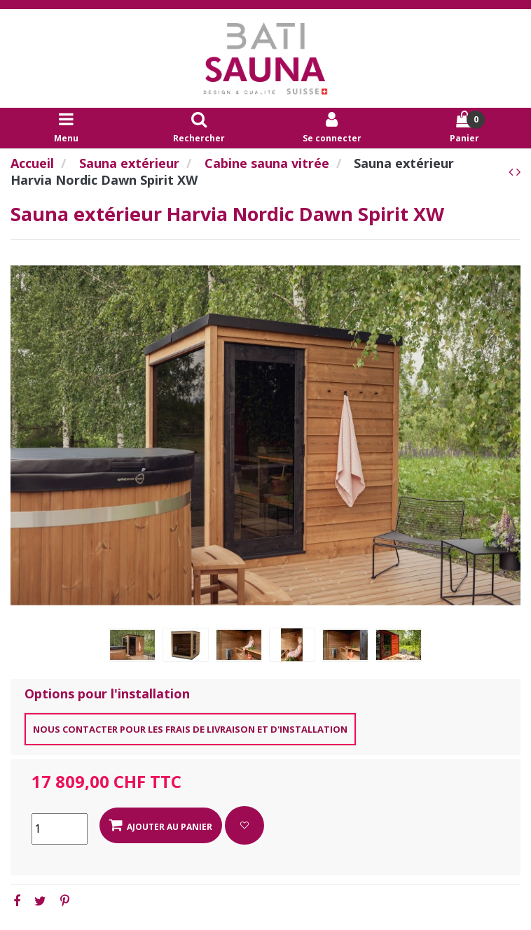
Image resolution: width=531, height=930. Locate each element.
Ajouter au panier (160, 825)
